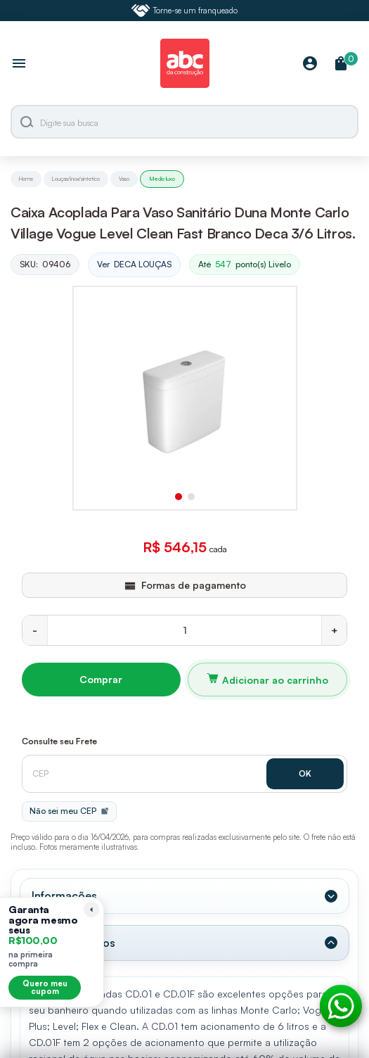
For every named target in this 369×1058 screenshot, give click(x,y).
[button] (178, 496)
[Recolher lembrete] (91, 909)
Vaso (124, 178)
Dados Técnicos (73, 943)
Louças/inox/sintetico (76, 178)
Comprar (100, 679)
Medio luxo (162, 178)
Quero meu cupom (44, 987)
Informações (64, 895)
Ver (134, 265)
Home (26, 178)
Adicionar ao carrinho (275, 680)
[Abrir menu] (19, 65)
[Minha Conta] (310, 64)
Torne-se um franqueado (184, 10)
